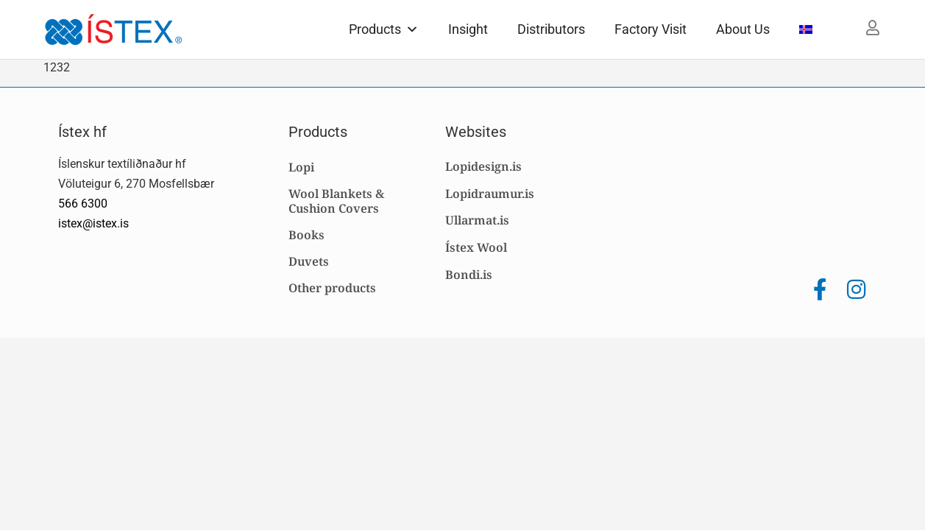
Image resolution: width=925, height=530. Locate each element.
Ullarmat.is (477, 220)
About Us (743, 29)
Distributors (551, 29)
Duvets (308, 261)
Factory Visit (650, 29)
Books (306, 235)
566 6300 (82, 204)
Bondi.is (468, 274)
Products (384, 29)
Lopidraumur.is (489, 194)
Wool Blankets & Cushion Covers (336, 201)
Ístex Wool (476, 247)
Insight (468, 29)
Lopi (301, 167)
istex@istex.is (93, 223)
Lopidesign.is (483, 166)
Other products (332, 288)
